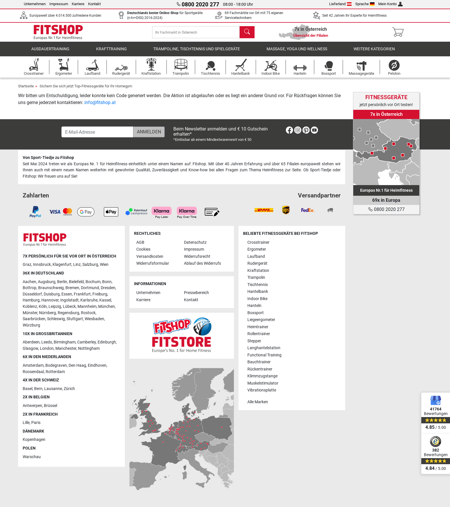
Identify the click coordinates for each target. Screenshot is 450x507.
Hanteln (254, 306)
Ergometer (256, 249)
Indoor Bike (257, 298)
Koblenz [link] (30, 306)
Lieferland (340, 4)
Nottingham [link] (89, 348)
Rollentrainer (258, 334)
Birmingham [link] (64, 342)
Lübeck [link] (69, 306)
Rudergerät (257, 263)
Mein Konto (390, 4)
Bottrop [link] (29, 288)
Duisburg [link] (52, 294)
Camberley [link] (86, 342)
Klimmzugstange (262, 376)
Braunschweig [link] (51, 288)
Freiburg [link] (99, 294)
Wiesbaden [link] (94, 319)
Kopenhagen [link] (34, 439)
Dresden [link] (108, 288)
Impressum (58, 4)
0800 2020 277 (386, 209)
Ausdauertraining (50, 53)
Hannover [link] (50, 300)
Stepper (254, 341)
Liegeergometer (261, 320)
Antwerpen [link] (32, 405)
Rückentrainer (259, 369)
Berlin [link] (62, 281)
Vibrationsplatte (261, 390)
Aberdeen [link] (31, 342)
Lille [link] (26, 422)
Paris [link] (35, 422)
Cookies (143, 249)
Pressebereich (196, 293)
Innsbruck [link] (42, 264)
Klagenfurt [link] (62, 264)
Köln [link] (43, 306)
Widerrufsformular (152, 263)
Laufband (256, 256)
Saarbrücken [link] (34, 319)
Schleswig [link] (56, 319)
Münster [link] (30, 312)
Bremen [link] (72, 288)
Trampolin (256, 277)
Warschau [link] (32, 456)
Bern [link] (38, 388)
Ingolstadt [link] (69, 300)
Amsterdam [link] (33, 365)
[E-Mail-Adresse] (97, 132)
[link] (386, 152)
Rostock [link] (88, 312)
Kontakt (94, 4)
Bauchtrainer (259, 362)
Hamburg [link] (31, 300)
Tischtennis (257, 284)
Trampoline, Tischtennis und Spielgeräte (196, 53)
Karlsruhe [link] (89, 300)
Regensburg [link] (68, 312)
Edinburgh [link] (107, 342)
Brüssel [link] (50, 405)
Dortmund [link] (90, 288)
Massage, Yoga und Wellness (297, 53)
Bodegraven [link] (56, 365)
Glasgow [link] (30, 348)
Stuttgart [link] (75, 319)
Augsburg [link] (46, 281)
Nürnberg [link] (47, 312)
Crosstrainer (258, 242)
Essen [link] (66, 294)
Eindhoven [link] (97, 365)
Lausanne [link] (53, 388)
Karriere (78, 4)
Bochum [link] (93, 281)
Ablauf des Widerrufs (202, 263)
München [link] (106, 306)
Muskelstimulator (262, 383)
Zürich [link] (69, 388)
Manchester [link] (65, 348)
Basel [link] (27, 388)
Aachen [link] (29, 281)
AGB (140, 242)
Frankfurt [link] (82, 294)
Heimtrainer (257, 326)
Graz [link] (27, 264)
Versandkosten (149, 256)
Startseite (26, 90)
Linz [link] (77, 264)
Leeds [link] (46, 342)
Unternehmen (35, 4)
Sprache (365, 4)
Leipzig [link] (55, 306)
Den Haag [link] (77, 365)
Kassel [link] (105, 300)
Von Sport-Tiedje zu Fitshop (48, 157)
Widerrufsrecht (197, 256)
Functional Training (264, 355)
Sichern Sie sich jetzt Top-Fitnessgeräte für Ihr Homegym (86, 90)
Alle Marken (257, 402)
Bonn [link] (107, 281)
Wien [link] (104, 264)
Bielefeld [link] (76, 281)
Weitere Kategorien (374, 53)
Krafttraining (111, 53)
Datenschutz (195, 242)
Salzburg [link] (90, 264)
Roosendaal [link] (33, 371)
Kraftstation (258, 270)
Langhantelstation (263, 348)
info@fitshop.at (100, 106)
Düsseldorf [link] (32, 294)
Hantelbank (257, 291)
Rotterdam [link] (55, 371)
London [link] (47, 348)
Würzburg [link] (31, 325)
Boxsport (255, 312)
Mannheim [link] (86, 306)
